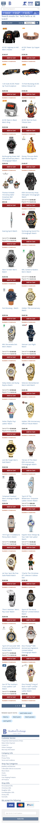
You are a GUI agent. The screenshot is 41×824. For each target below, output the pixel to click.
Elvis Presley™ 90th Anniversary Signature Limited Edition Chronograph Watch (30, 649)
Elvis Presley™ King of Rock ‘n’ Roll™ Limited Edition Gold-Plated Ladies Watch (30, 687)
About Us (4, 756)
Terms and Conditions (8, 760)
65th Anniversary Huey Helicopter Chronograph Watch (30, 195)
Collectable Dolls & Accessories (11, 768)
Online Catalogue (7, 747)
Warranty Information (8, 749)
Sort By (21, 23)
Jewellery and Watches (8, 766)
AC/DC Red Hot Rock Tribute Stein (29, 121)
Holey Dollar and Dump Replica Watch (10, 384)
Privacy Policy (6, 758)
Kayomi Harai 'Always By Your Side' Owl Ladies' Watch (30, 537)
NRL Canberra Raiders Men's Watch (30, 271)
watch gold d (7, 721)
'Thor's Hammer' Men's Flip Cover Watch (10, 610)
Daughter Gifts (6, 790)
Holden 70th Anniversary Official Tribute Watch (31, 422)
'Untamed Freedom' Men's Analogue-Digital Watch (10, 498)
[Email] (20, 813)
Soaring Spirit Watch (9, 231)
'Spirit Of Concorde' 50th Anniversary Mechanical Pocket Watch (11, 648)
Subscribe (20, 819)
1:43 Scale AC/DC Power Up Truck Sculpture (10, 85)
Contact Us (5, 745)
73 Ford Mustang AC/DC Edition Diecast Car (30, 85)
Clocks (4, 773)
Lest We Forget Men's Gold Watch (10, 461)
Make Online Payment (8, 743)
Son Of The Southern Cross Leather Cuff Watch (9, 686)
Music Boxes (5, 771)
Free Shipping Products (9, 777)
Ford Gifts (5, 797)
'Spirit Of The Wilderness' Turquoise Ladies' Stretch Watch (30, 498)
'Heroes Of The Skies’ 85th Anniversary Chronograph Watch (29, 462)
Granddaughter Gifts (8, 792)
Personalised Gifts (7, 786)
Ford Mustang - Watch (10, 308)
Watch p (5, 717)
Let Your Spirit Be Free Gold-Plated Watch (10, 574)
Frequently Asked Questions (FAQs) (12, 741)
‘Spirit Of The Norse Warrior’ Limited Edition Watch (30, 611)
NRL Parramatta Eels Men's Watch (9, 345)
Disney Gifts (5, 794)
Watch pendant (29, 717)
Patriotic (4, 775)
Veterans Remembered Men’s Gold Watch (30, 384)
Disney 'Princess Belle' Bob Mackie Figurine (30, 157)
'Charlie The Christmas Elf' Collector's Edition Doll (30, 575)
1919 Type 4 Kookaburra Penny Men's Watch (11, 536)
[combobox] (20, 8)
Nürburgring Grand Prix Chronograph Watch (30, 232)
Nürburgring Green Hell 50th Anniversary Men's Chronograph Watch (11, 158)
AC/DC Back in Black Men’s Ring (9, 121)
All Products (5, 779)
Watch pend (16, 717)
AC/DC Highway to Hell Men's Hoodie (10, 48)
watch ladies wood (25, 713)
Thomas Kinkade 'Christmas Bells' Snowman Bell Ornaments (8, 196)
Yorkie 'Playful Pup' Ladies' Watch (9, 422)
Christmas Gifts (6, 788)
